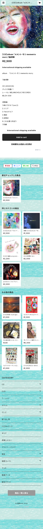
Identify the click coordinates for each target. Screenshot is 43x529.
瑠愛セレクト (6, 461)
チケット (5, 405)
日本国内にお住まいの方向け (21, 144)
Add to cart (21, 137)
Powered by (21, 507)
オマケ (4, 433)
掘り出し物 (6, 419)
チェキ (4, 468)
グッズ (4, 412)
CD (3, 384)
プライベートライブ (8, 447)
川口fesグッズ (7, 426)
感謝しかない (7, 440)
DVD (4, 391)
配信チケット (6, 482)
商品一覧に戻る (21, 493)
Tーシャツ (5, 398)
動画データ (6, 475)
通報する (38, 150)
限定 (3, 454)
